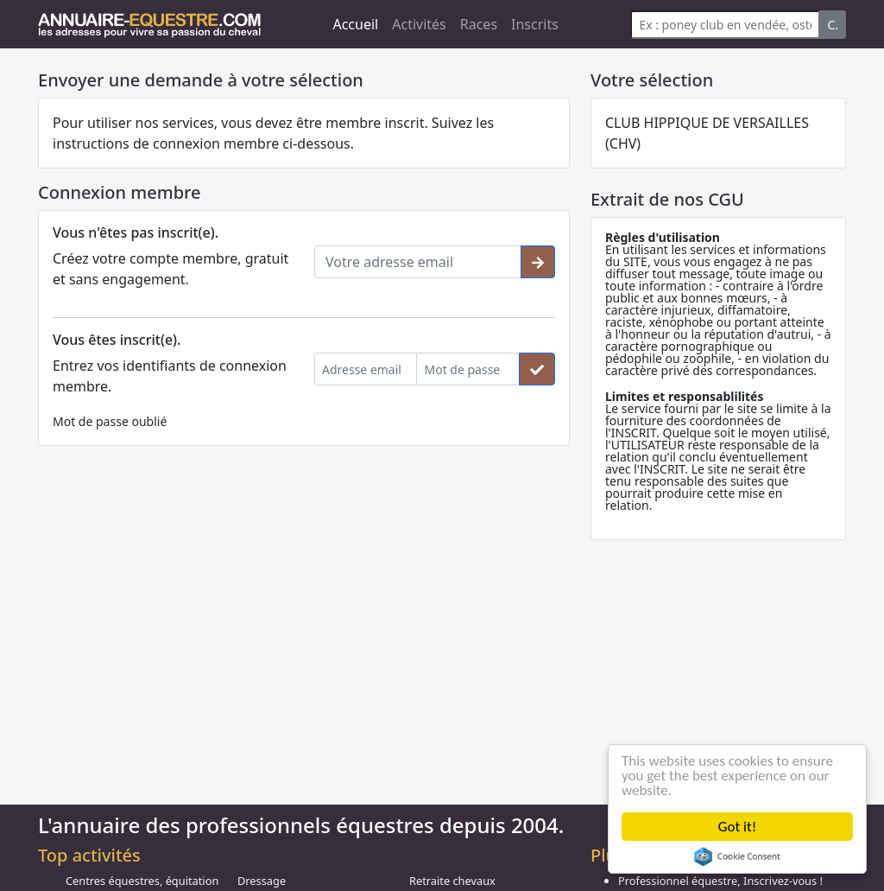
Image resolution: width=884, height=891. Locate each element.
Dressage (261, 880)
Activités (419, 24)
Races (478, 24)
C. (832, 24)
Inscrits (535, 24)
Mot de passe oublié (110, 421)
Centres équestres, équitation (142, 880)
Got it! (737, 827)
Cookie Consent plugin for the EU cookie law (737, 856)
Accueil (355, 24)
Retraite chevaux (452, 880)
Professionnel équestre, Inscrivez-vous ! (720, 880)
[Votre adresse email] (417, 261)
